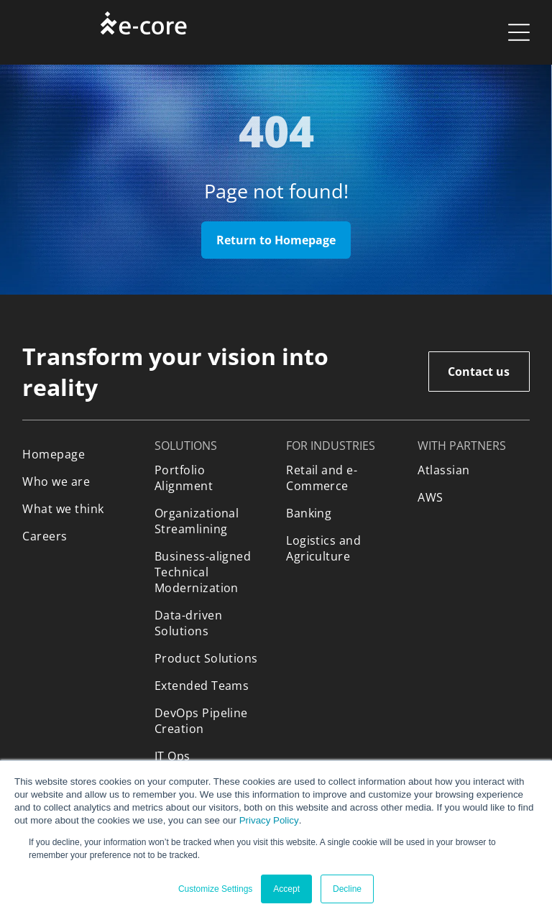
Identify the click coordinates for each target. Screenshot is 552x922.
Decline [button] (347, 889)
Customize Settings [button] (215, 889)
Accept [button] (286, 889)
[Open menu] (519, 32)
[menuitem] (78, 454)
